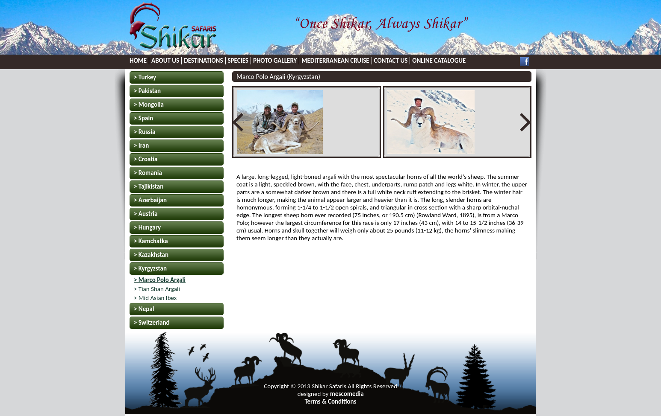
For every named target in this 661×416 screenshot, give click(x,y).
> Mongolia (149, 104)
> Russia (144, 132)
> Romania (148, 173)
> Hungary (147, 227)
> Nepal (144, 309)
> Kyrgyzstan (150, 268)
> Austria (145, 214)
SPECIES (238, 60)
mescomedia (347, 394)
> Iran (141, 145)
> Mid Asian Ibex (155, 298)
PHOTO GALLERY (275, 60)
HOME (138, 60)
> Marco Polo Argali (160, 280)
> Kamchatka (151, 241)
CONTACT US (391, 60)
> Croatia (145, 159)
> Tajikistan (148, 186)
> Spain (143, 118)
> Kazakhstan (151, 255)
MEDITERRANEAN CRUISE (335, 60)
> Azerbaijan (150, 200)
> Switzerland (152, 322)
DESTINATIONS (203, 60)
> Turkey (145, 77)
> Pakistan (147, 91)
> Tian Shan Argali (157, 289)
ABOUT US (165, 60)
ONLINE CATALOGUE (439, 60)
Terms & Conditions (330, 401)
